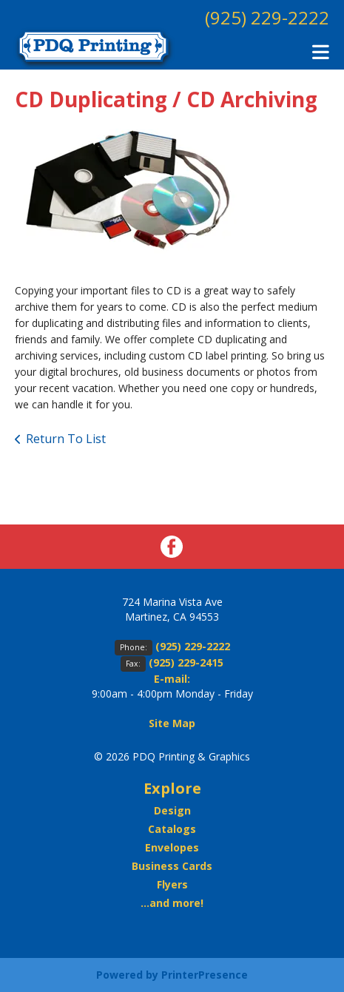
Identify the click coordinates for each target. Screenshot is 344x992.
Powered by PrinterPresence (172, 975)
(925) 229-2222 (267, 17)
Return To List (66, 439)
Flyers (172, 884)
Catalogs (172, 829)
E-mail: (172, 679)
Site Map (172, 723)
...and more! (172, 903)
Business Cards (172, 866)
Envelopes (172, 847)
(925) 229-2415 (186, 662)
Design (172, 810)
